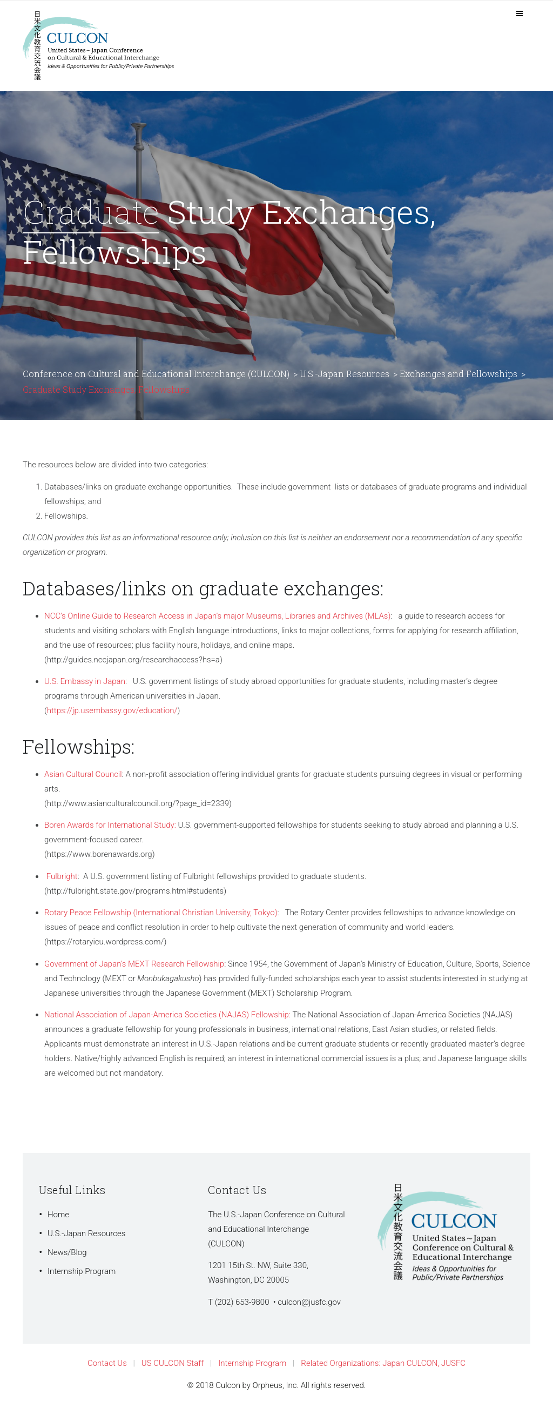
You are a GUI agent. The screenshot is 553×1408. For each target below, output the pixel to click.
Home (58, 1214)
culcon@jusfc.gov (309, 1302)
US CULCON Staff (172, 1363)
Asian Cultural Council (83, 774)
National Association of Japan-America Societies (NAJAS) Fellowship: (167, 1015)
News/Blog (67, 1252)
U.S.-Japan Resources (86, 1233)
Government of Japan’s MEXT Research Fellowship (134, 964)
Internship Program (82, 1271)
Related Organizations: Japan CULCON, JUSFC (383, 1363)
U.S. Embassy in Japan (84, 681)
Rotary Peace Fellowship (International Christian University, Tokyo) (161, 912)
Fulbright (62, 876)
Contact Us (107, 1363)
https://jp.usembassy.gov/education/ (112, 710)
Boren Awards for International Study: (110, 825)
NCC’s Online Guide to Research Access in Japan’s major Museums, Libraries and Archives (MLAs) (217, 616)
